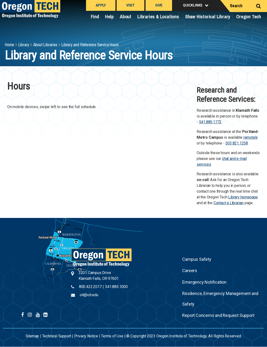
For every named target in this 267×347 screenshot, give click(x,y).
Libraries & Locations (158, 16)
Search (236, 6)
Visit (130, 5)
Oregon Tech (248, 16)
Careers (189, 270)
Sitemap (32, 336)
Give (158, 5)
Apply (101, 5)
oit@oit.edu (89, 295)
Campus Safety (196, 259)
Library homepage (243, 197)
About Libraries (45, 45)
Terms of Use (112, 336)
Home (9, 45)
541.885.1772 (210, 122)
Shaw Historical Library (207, 16)
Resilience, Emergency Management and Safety (220, 299)
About (125, 16)
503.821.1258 (236, 143)
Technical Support (56, 336)
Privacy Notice (86, 336)
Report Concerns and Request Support (218, 315)
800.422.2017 (90, 286)
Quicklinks (192, 5)
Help (109, 16)
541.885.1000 (116, 286)
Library (23, 45)
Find (95, 16)
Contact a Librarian (229, 203)
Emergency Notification (204, 282)
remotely (250, 137)
